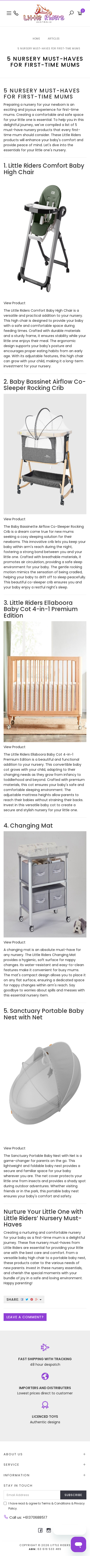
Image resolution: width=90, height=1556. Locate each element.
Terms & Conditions (56, 1503)
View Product (14, 303)
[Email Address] (32, 1495)
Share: (24, 1299)
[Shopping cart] (80, 13)
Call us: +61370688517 (25, 1517)
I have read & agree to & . (44, 1505)
